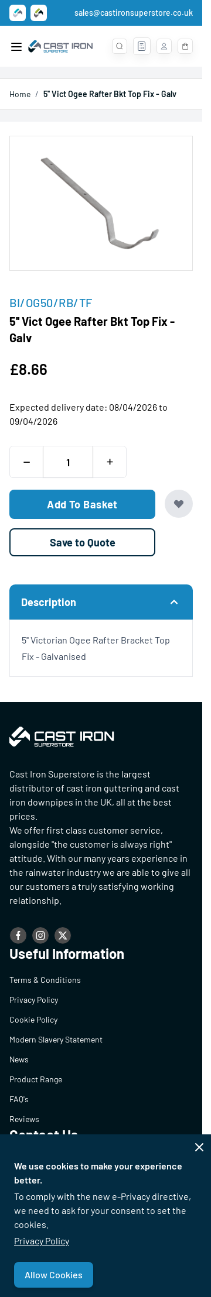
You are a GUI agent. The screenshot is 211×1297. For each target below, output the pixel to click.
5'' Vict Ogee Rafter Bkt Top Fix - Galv (109, 94)
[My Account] (164, 46)
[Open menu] (16, 47)
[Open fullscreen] (101, 203)
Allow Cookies (54, 1274)
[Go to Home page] (61, 46)
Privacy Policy (41, 1240)
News (19, 1059)
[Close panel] (199, 1147)
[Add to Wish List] (179, 504)
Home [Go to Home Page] (19, 94)
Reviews (24, 1119)
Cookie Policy (33, 1019)
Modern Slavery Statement (56, 1039)
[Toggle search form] (119, 46)
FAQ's (19, 1099)
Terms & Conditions (45, 980)
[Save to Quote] (82, 542)
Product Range (35, 1079)
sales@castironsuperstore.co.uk (133, 13)
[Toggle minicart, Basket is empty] (185, 46)
